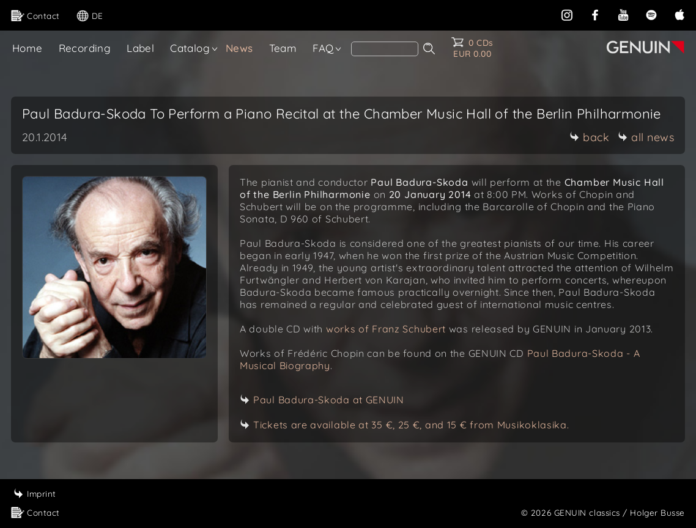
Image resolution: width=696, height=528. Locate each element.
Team (283, 48)
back (589, 137)
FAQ (323, 48)
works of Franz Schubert (386, 329)
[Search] (384, 49)
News (239, 48)
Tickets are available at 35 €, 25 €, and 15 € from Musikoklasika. (411, 425)
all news (646, 137)
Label (140, 48)
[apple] (679, 14)
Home (27, 48)
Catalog (190, 48)
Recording (85, 48)
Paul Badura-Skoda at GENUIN (328, 400)
